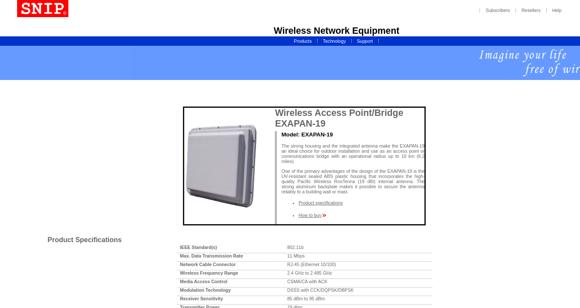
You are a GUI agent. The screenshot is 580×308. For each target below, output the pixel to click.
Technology (334, 41)
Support (365, 41)
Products (303, 41)
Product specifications (320, 202)
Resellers (530, 10)
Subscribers (498, 10)
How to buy (309, 215)
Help (557, 10)
